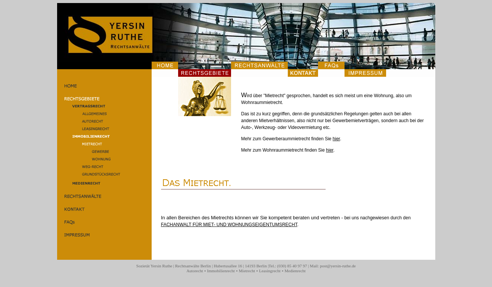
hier (336, 138)
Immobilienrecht (221, 270)
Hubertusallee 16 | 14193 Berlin (240, 266)
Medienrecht (295, 270)
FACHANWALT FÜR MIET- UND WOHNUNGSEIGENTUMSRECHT (229, 224)
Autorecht (194, 270)
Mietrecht (247, 270)
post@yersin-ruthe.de (338, 266)
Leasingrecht (270, 270)
